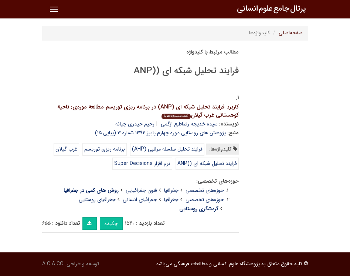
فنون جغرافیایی (141, 190)
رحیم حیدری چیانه (134, 124)
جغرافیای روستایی (97, 200)
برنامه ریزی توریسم (104, 149)
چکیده (111, 224)
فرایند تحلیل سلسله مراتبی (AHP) (167, 149)
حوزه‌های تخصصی (205, 190)
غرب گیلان (66, 149)
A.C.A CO (53, 264)
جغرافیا (171, 190)
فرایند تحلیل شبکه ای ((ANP (207, 163)
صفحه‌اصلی (291, 33)
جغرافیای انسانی (140, 200)
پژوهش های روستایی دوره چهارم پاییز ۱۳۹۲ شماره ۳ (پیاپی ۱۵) (160, 133)
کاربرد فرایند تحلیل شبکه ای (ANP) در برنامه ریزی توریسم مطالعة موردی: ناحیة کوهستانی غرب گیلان (148, 111)
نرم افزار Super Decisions (142, 163)
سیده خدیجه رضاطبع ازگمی (189, 124)
